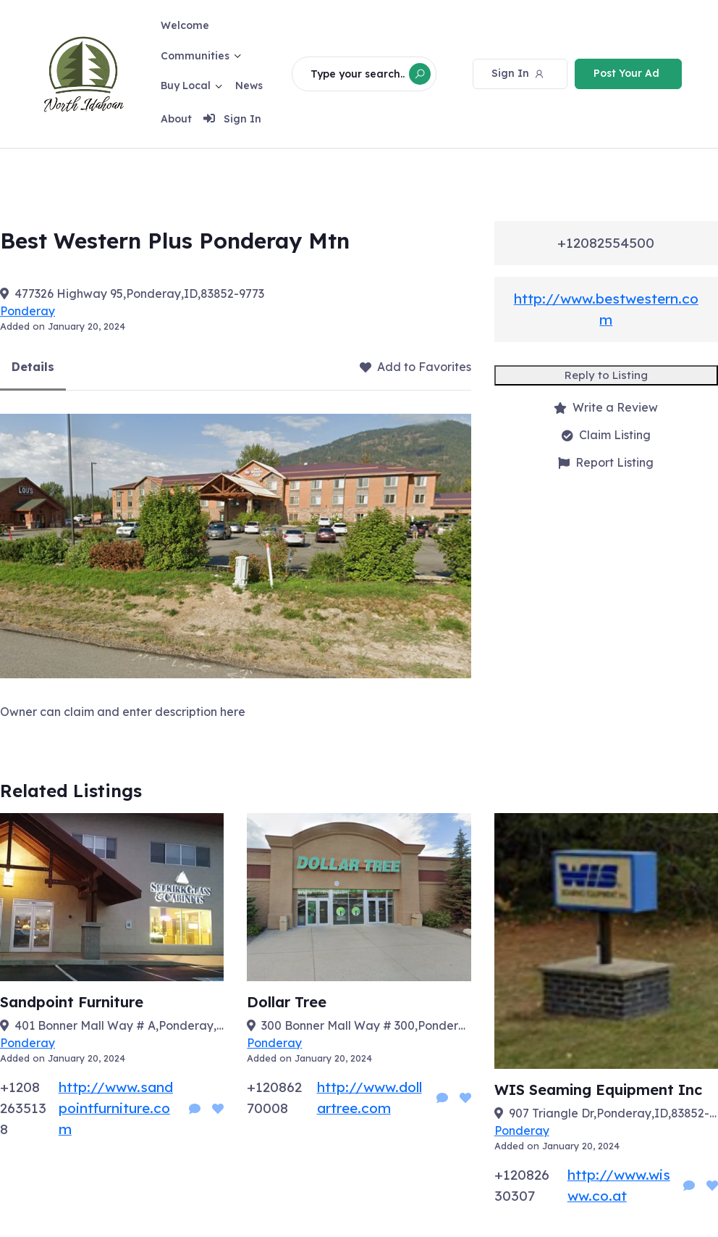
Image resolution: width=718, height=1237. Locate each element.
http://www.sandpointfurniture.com (116, 1108)
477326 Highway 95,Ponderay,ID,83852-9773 (139, 293)
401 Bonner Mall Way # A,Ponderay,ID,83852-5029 (119, 1025)
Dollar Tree (286, 1002)
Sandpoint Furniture (71, 1002)
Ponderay (27, 311)
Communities (195, 55)
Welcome (185, 25)
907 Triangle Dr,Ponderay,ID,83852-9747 (613, 1113)
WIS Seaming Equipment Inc (598, 1089)
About (177, 118)
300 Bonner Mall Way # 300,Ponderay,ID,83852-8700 (365, 1025)
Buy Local (186, 85)
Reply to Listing (606, 375)
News (249, 85)
